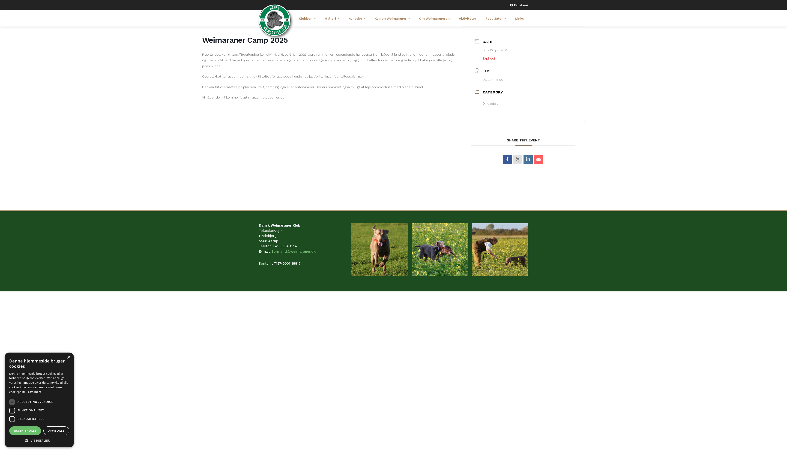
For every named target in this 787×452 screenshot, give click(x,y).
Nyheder (357, 18)
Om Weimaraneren (434, 18)
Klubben (308, 18)
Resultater (496, 18)
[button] (39, 440)
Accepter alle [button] (25, 431)
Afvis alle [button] (56, 431)
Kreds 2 (491, 103)
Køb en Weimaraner (393, 18)
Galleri (332, 18)
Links (519, 18)
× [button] (68, 357)
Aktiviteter (467, 18)
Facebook (521, 5)
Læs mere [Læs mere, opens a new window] (35, 392)
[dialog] (39, 400)
